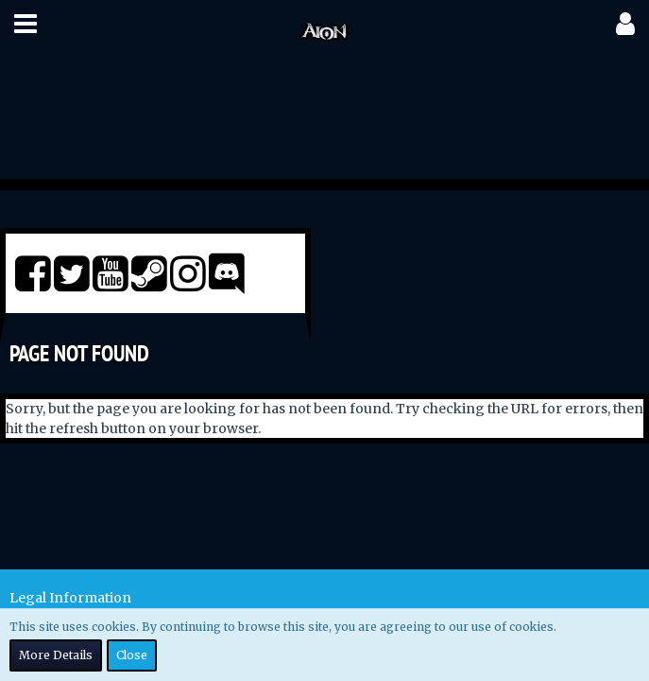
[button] (25, 24)
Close (131, 655)
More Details (56, 655)
